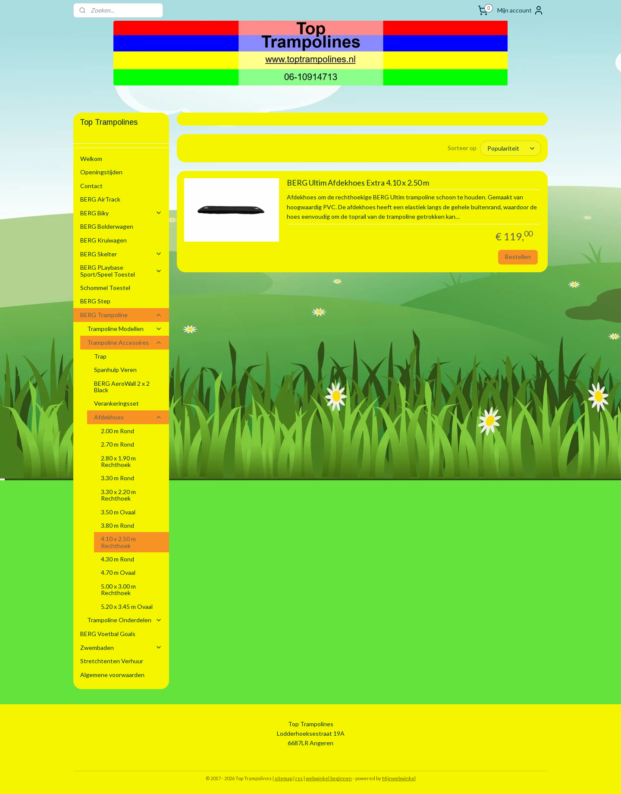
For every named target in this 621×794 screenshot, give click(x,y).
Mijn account (520, 10)
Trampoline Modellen (124, 328)
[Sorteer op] (510, 148)
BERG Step (95, 301)
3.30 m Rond (117, 478)
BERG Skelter (121, 254)
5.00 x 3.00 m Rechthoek (118, 589)
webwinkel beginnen (329, 778)
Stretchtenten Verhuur (111, 661)
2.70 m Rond (117, 444)
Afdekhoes (128, 417)
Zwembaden (121, 647)
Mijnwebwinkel (399, 778)
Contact (91, 185)
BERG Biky (121, 213)
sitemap (283, 778)
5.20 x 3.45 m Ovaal (127, 606)
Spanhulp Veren (115, 369)
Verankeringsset (116, 403)
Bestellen (518, 256)
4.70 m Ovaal (118, 572)
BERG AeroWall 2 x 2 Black (122, 387)
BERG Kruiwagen (103, 240)
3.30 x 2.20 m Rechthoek (118, 495)
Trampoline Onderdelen (124, 620)
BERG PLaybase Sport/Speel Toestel (121, 270)
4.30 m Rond (117, 559)
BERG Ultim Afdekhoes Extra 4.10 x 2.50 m (357, 182)
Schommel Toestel (105, 287)
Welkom (91, 158)
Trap (100, 356)
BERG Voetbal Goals (107, 633)
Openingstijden (101, 172)
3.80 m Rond (117, 525)
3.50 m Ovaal (118, 512)
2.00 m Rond (117, 431)
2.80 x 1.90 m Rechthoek (118, 461)
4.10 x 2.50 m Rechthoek (118, 542)
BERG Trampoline (121, 314)
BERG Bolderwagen (106, 226)
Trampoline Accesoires (124, 342)
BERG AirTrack (100, 199)
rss (299, 778)
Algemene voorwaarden (112, 674)
